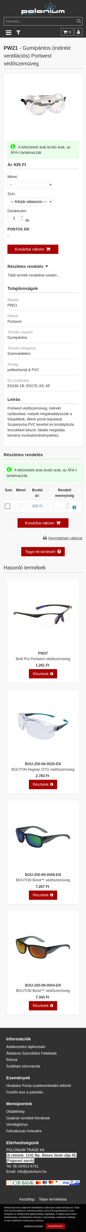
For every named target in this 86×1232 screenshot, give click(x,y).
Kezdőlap (26, 1199)
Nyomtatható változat (65, 538)
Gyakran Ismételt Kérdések (28, 1118)
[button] (32, 249)
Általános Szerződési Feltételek (31, 1053)
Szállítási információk (23, 1066)
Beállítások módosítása (33, 1226)
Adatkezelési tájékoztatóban (30, 1213)
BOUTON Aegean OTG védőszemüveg (43, 769)
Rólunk (12, 1059)
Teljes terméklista (53, 1199)
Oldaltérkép (15, 1111)
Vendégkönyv (17, 1124)
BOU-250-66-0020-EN (43, 763)
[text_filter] (18, 32)
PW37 (43, 653)
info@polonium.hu (32, 1171)
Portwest (14, 321)
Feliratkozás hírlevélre (24, 1131)
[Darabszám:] (15, 218)
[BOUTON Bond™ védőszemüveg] (43, 867)
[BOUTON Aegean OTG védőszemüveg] (43, 756)
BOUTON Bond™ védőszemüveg (43, 880)
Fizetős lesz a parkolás (24, 1092)
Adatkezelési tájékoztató (25, 1046)
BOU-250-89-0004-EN (43, 985)
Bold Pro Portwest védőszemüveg (43, 658)
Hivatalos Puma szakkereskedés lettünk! (38, 1085)
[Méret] (29, 184)
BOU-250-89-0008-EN (43, 874)
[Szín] (29, 201)
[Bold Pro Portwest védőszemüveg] (43, 645)
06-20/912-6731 (25, 1166)
